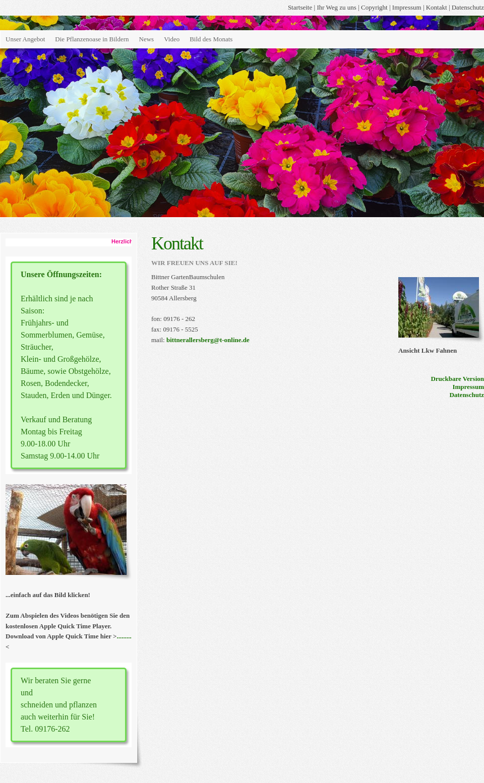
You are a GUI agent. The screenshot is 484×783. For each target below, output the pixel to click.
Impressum (406, 7)
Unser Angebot (25, 39)
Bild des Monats (211, 39)
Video (171, 39)
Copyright (374, 7)
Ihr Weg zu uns (336, 7)
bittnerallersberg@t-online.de (208, 340)
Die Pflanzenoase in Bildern (92, 39)
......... (124, 636)
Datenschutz (468, 7)
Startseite (300, 7)
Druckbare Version (457, 378)
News (146, 39)
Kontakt (436, 7)
